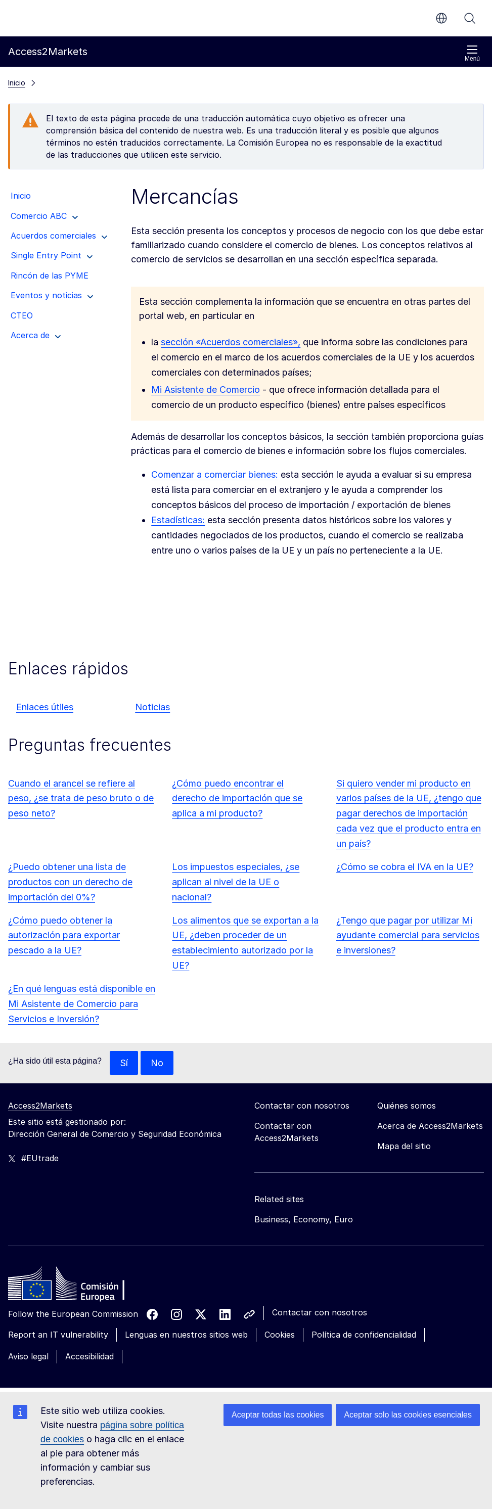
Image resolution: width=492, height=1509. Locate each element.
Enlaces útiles (44, 707)
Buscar (470, 18)
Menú (472, 53)
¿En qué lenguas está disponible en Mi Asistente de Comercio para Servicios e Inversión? (81, 1003)
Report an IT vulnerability (58, 1335)
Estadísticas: (178, 520)
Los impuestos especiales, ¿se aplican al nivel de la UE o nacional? (235, 881)
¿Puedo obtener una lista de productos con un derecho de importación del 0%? (70, 881)
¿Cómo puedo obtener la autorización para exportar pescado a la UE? (64, 935)
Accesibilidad (89, 1356)
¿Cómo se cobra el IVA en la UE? (404, 866)
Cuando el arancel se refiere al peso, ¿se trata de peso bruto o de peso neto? (81, 798)
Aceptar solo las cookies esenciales (408, 1414)
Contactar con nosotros (319, 1313)
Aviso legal (28, 1356)
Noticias (152, 707)
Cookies (279, 1335)
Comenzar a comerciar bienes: (214, 474)
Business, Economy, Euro (303, 1220)
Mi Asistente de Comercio (205, 389)
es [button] (441, 18)
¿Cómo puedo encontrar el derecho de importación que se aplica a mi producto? (237, 798)
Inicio (16, 82)
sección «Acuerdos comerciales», (230, 342)
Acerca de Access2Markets (430, 1126)
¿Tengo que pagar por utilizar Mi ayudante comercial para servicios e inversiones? (407, 935)
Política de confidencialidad (363, 1335)
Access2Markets (40, 1106)
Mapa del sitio (404, 1146)
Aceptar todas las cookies (278, 1414)
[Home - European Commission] (81, 1286)
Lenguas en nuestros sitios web (186, 1335)
